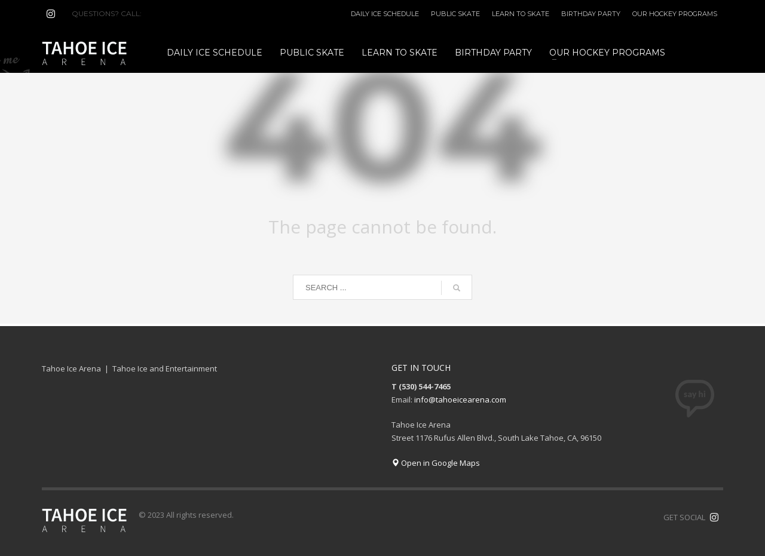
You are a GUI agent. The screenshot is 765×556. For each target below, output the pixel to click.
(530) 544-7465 (172, 13)
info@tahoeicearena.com (460, 399)
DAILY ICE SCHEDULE (385, 14)
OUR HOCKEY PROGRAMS (674, 14)
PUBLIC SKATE (455, 14)
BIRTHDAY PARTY (590, 14)
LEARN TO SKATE (520, 14)
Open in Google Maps (435, 462)
